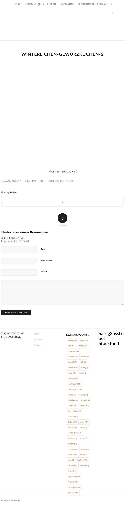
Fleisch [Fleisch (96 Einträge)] (72, 373)
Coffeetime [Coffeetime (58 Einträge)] (73, 356)
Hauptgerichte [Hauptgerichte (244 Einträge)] (74, 411)
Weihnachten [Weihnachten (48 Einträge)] (74, 487)
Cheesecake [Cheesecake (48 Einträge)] (73, 351)
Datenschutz (38, 345)
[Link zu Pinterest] (122, 13)
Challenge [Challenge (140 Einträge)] (82, 345)
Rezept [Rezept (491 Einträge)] (85, 449)
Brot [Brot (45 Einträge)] (71, 345)
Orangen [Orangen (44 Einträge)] (72, 443)
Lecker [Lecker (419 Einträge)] (84, 422)
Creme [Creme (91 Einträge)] (85, 356)
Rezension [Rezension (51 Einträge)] (73, 449)
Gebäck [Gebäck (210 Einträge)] (85, 400)
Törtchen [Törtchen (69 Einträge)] (72, 465)
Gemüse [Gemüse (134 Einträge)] (72, 405)
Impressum (38, 339)
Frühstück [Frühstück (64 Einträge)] (73, 400)
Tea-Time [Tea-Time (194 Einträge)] (82, 460)
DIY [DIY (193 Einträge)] (83, 362)
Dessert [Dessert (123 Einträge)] (72, 362)
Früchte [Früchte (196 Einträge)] (83, 395)
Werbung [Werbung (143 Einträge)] (73, 492)
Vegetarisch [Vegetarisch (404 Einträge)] (74, 476)
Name (43, 248)
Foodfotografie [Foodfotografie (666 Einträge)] (75, 389)
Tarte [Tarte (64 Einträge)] (71, 460)
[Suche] (110, 4)
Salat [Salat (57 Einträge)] (83, 454)
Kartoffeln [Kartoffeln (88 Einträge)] (73, 416)
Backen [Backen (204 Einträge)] (72, 340)
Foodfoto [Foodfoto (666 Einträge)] (72, 378)
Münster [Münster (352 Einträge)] (72, 438)
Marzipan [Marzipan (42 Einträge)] (72, 427)
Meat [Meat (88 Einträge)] (83, 427)
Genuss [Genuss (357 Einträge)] (84, 405)
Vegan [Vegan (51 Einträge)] (71, 471)
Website (44, 271)
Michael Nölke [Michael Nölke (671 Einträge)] (74, 432)
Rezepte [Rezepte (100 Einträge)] (72, 454)
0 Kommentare (34, 180)
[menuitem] (18, 4)
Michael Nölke (64, 180)
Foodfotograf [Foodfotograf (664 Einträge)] (74, 384)
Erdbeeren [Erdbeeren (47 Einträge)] (73, 367)
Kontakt (36, 333)
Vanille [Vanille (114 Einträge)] (84, 465)
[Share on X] (62, 202)
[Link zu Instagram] (117, 13)
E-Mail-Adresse (47, 260)
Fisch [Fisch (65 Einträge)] (84, 367)
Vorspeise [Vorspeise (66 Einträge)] (72, 482)
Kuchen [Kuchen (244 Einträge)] (72, 422)
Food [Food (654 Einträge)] (82, 373)
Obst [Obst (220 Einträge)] (83, 438)
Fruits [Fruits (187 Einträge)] (72, 395)
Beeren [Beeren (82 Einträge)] (84, 340)
